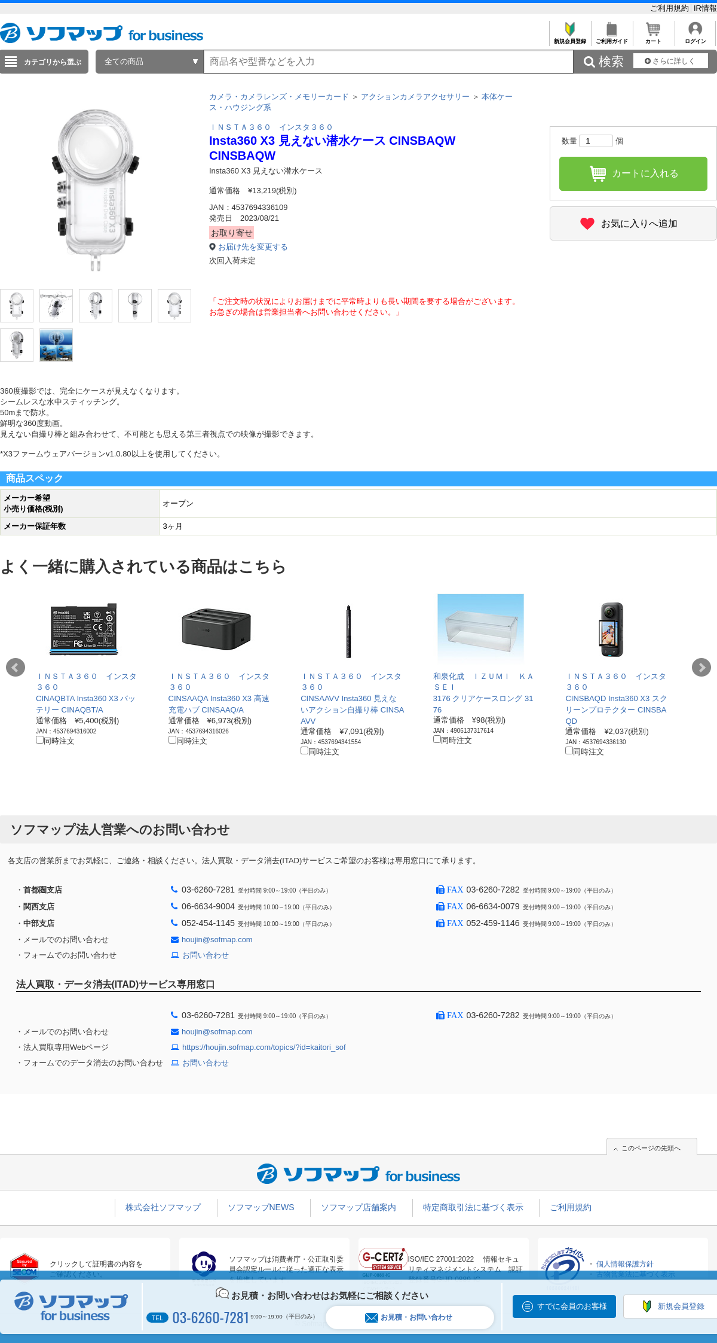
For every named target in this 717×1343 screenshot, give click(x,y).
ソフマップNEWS (261, 1207)
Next (701, 667)
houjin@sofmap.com (217, 939)
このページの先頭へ (651, 1148)
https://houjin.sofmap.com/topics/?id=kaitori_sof (264, 1047)
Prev (15, 667)
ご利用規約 (670, 8)
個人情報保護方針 (625, 1264)
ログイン (695, 38)
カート (653, 38)
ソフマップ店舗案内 (358, 1207)
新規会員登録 (569, 38)
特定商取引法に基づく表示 (473, 1207)
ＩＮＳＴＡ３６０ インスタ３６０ (271, 127)
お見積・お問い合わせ (408, 1317)
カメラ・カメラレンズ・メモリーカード (279, 96)
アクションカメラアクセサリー (415, 96)
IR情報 (705, 8)
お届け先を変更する (253, 246)
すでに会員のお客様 (572, 1306)
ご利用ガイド (611, 38)
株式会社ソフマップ (163, 1207)
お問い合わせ (205, 955)
